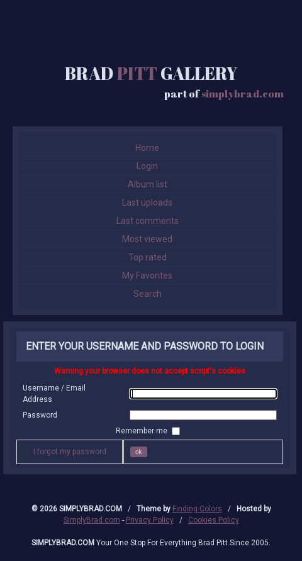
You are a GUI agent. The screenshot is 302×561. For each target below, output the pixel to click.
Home (147, 148)
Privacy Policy (150, 520)
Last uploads (147, 202)
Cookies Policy (213, 520)
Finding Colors (197, 508)
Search (147, 294)
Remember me (142, 430)
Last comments (147, 221)
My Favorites (147, 275)
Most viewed (147, 239)
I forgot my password (69, 451)
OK (138, 451)
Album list (147, 184)
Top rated (147, 257)
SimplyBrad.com (92, 520)
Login (147, 166)
